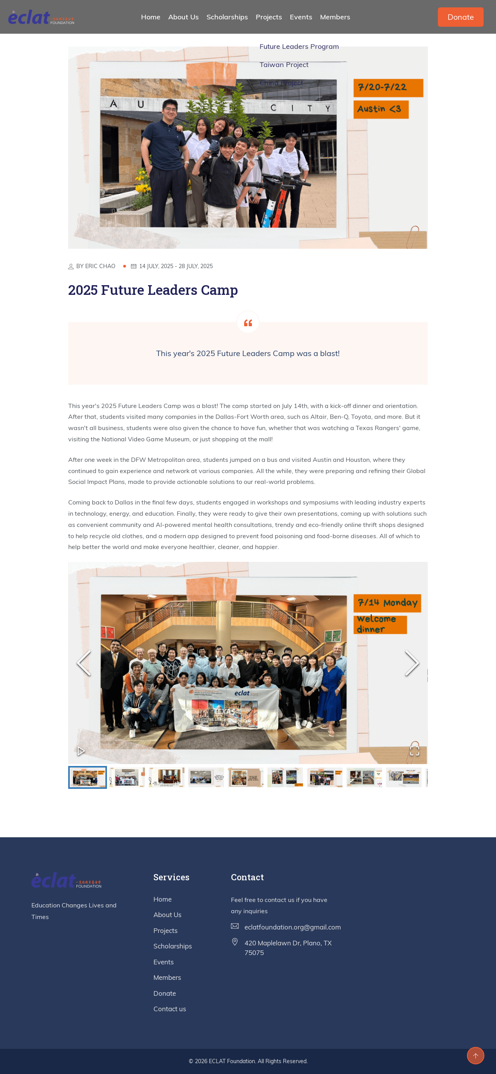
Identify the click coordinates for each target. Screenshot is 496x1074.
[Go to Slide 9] (403, 777)
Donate (461, 17)
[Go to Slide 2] (127, 777)
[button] (248, 663)
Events (301, 16)
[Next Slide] (412, 663)
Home (150, 16)
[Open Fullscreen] (414, 751)
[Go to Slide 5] (245, 777)
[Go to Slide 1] (87, 777)
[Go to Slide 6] (285, 777)
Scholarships (227, 16)
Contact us (169, 1009)
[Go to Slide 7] (324, 777)
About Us (183, 16)
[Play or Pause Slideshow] (81, 751)
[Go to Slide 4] (206, 777)
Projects (269, 16)
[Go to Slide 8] (364, 777)
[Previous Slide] (83, 663)
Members (335, 16)
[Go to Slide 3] (166, 777)
